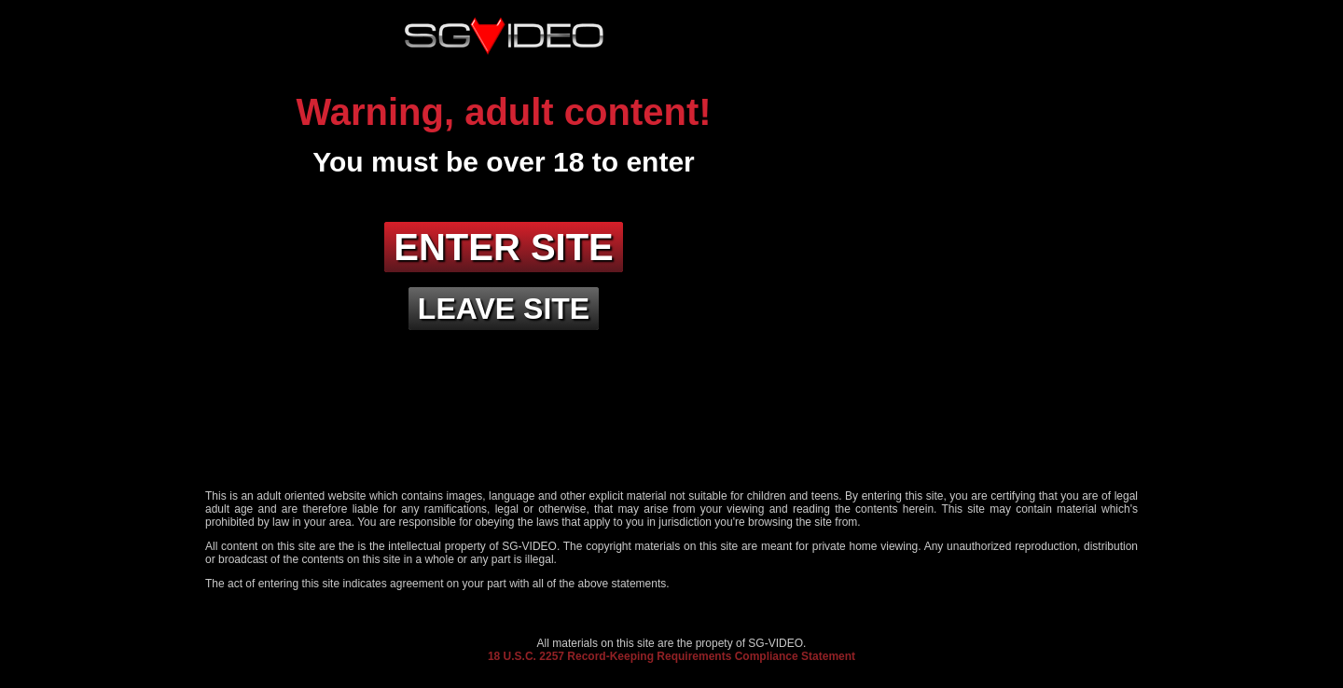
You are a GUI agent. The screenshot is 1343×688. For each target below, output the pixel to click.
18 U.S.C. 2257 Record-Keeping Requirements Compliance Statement (671, 656)
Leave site (503, 308)
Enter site (504, 247)
